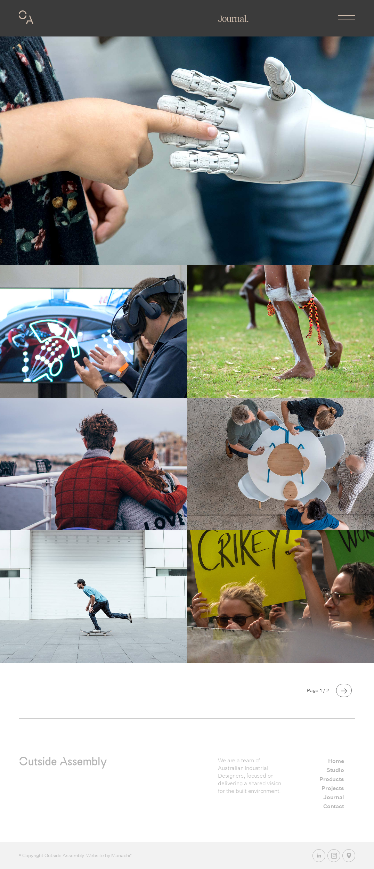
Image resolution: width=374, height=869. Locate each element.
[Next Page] (344, 690)
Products (331, 779)
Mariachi (121, 855)
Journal (333, 797)
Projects (333, 788)
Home (336, 761)
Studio (335, 770)
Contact (333, 806)
